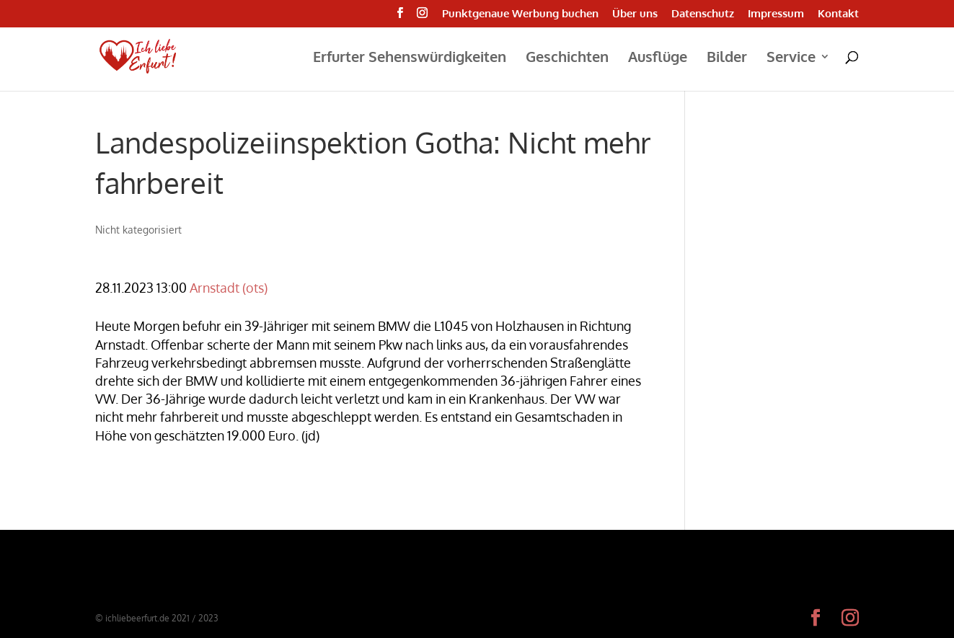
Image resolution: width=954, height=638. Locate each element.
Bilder (727, 58)
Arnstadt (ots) (229, 288)
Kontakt (838, 14)
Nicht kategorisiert (138, 229)
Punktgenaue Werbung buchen (520, 14)
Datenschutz (702, 14)
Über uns (635, 14)
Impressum (776, 14)
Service (791, 58)
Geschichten (567, 58)
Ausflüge (657, 58)
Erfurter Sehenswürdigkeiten (409, 58)
